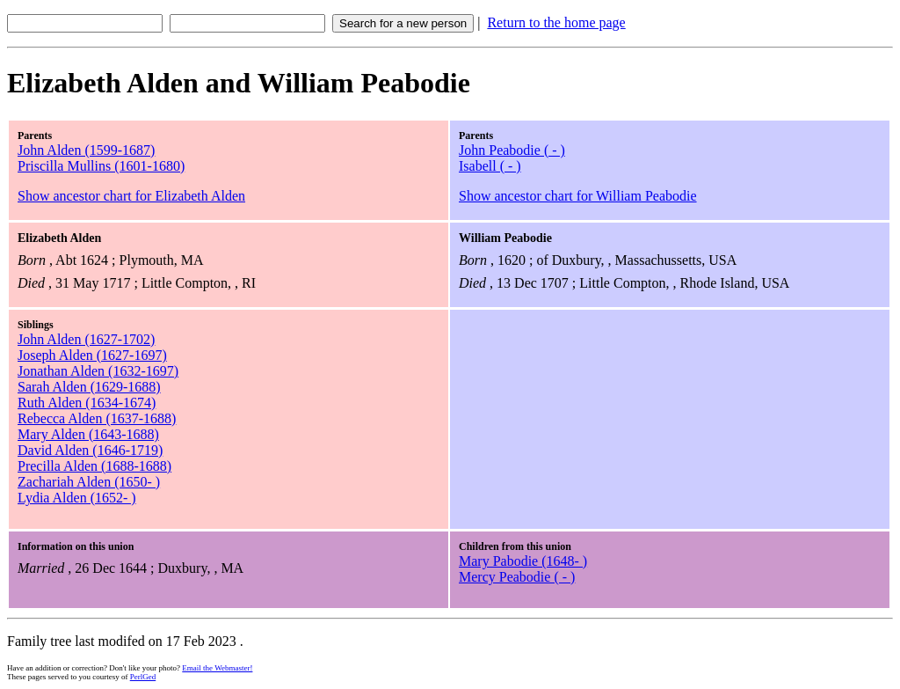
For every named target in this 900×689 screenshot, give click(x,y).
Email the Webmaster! (217, 667)
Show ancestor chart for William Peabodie (578, 195)
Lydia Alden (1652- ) (77, 497)
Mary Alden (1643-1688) (88, 434)
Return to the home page (556, 22)
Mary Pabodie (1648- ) (523, 560)
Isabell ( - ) (490, 165)
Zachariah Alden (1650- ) (89, 481)
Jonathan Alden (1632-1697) (98, 370)
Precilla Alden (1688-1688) (94, 465)
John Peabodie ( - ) (512, 150)
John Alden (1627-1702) (86, 339)
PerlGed (143, 676)
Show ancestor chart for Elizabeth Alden (131, 195)
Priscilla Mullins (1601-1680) (101, 165)
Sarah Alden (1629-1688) (89, 386)
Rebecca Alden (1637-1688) (97, 418)
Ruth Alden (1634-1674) (87, 402)
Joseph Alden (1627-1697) (92, 355)
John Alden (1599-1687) (86, 150)
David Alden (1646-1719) (90, 450)
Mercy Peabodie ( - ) (517, 576)
